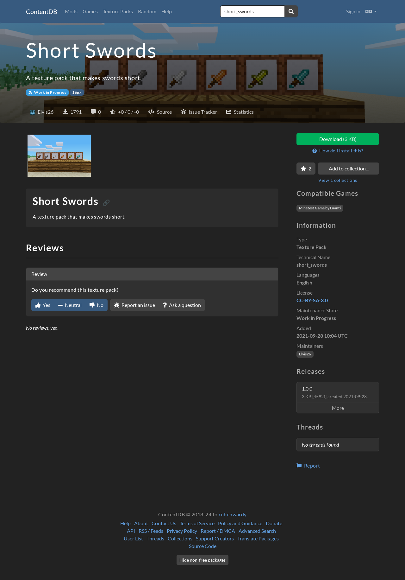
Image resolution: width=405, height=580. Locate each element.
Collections (180, 538)
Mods (71, 11)
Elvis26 (305, 354)
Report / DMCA (218, 531)
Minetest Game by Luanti (320, 208)
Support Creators (215, 538)
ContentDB (41, 11)
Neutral (70, 305)
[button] (371, 11)
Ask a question (182, 305)
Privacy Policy (182, 531)
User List (133, 538)
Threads (155, 538)
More (338, 408)
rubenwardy (233, 514)
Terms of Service (197, 523)
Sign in (353, 11)
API (131, 531)
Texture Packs (118, 11)
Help (166, 11)
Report (308, 465)
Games (90, 11)
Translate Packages (258, 538)
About (141, 523)
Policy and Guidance (240, 523)
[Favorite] (305, 169)
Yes (42, 305)
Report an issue (134, 305)
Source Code (202, 546)
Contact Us (164, 523)
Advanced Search (257, 531)
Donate (274, 523)
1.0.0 (335, 392)
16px (76, 92)
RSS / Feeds (151, 531)
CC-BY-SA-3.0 (312, 300)
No (96, 305)
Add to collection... (349, 168)
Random (147, 11)
